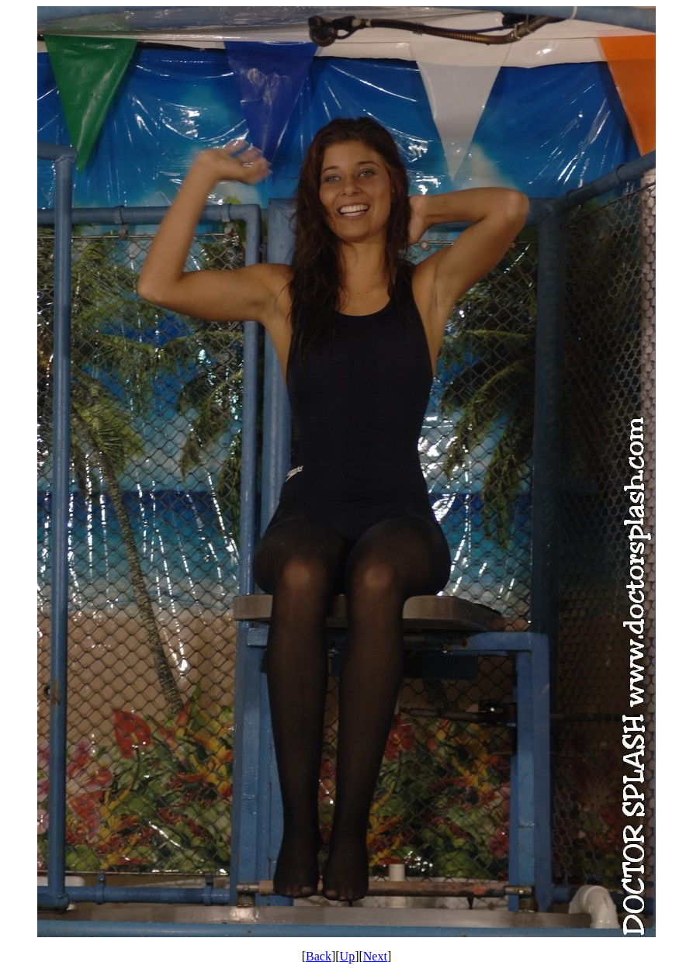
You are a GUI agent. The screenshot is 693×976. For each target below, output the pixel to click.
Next (375, 956)
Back (318, 956)
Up (347, 956)
